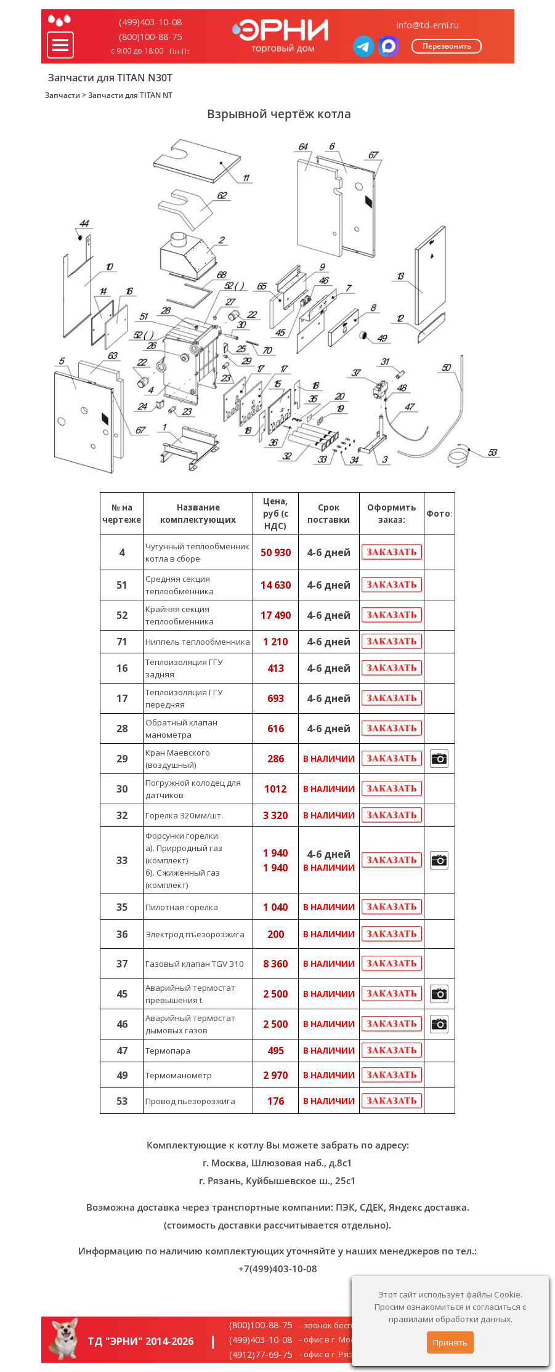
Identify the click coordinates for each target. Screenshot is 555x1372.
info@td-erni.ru (428, 24)
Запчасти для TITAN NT (130, 95)
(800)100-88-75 (150, 36)
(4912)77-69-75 (260, 1354)
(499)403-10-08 (150, 21)
